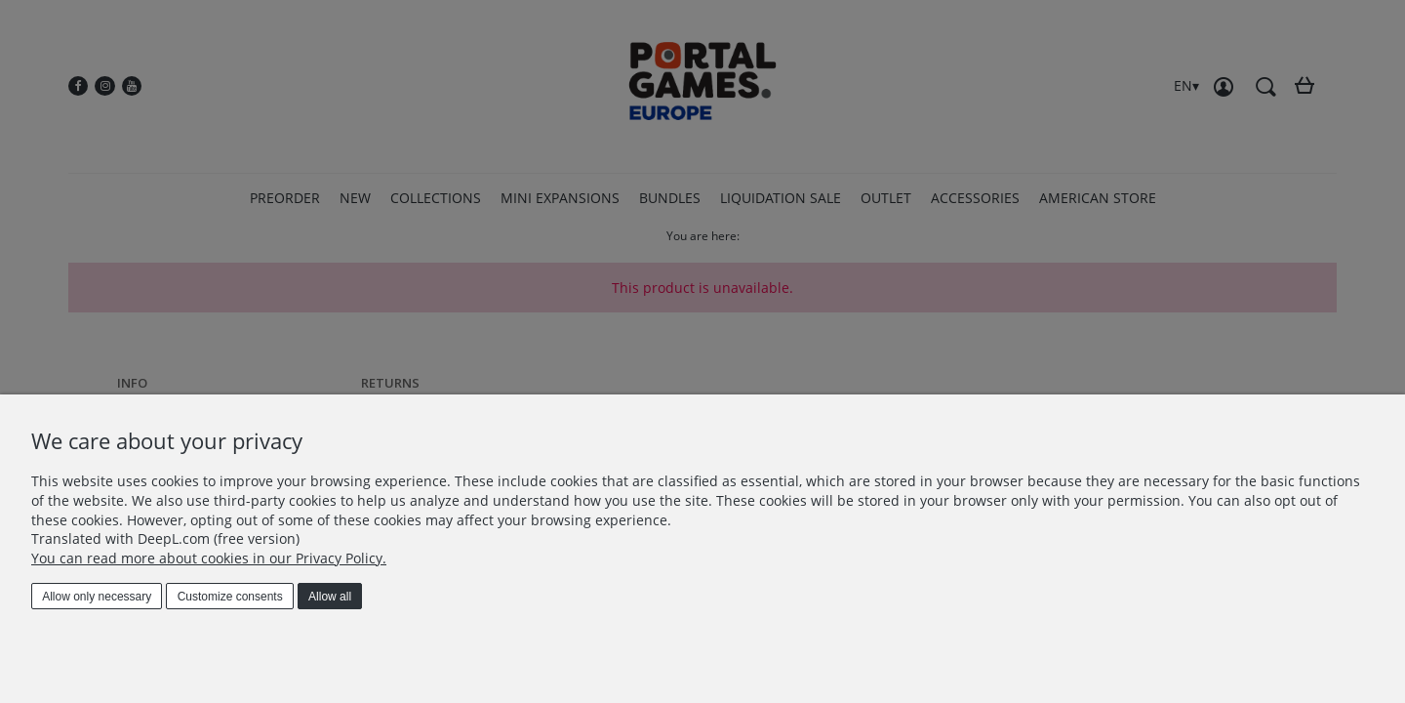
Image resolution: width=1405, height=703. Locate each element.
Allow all (329, 596)
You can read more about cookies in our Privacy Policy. (208, 558)
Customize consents (230, 596)
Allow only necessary (96, 596)
